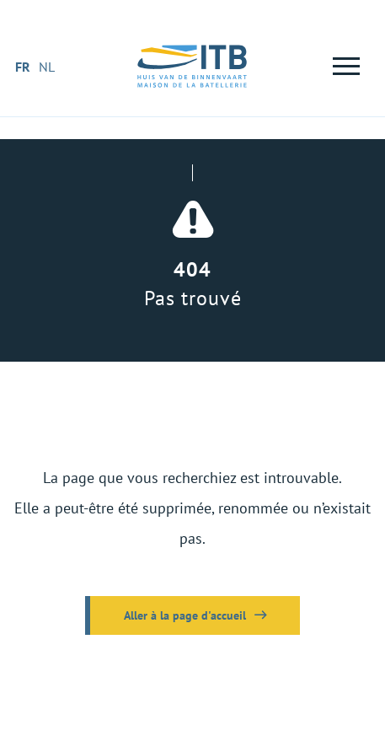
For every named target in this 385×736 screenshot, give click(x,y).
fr (22, 66)
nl (47, 66)
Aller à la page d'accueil (185, 615)
